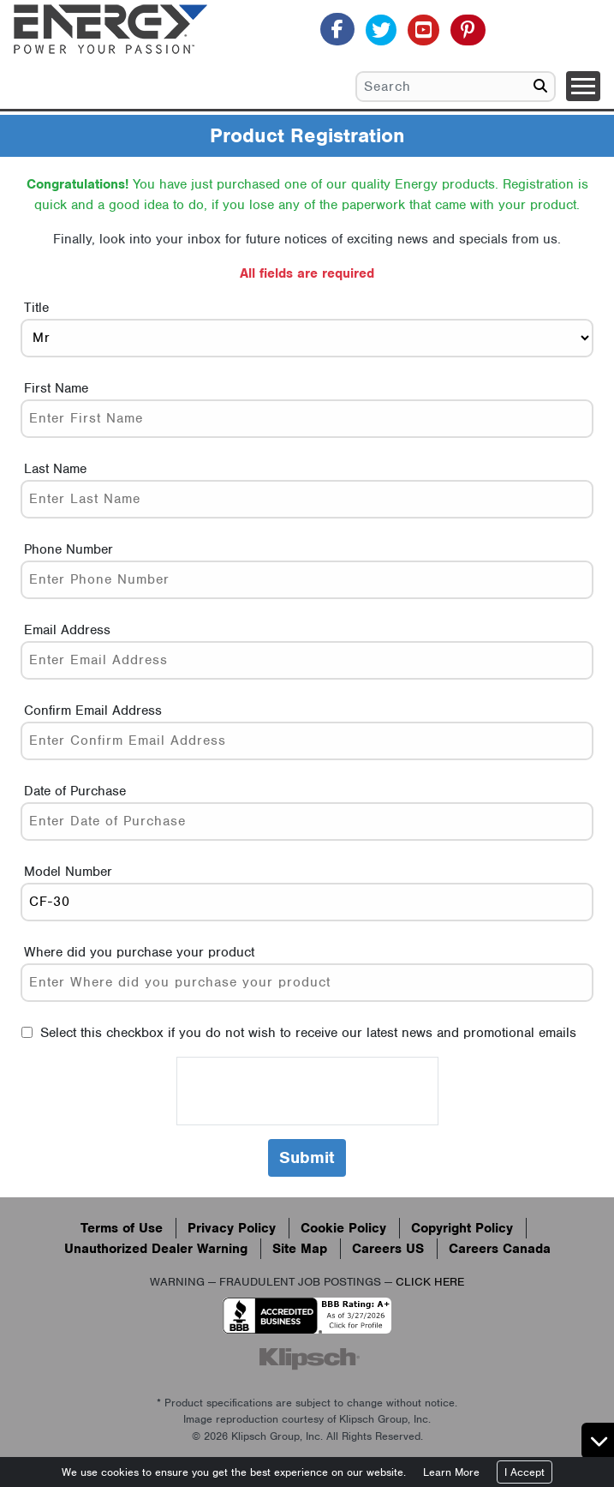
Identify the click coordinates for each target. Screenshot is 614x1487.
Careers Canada (500, 1248)
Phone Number (68, 549)
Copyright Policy (462, 1228)
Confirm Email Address (93, 710)
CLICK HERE (430, 1281)
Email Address (67, 630)
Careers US (388, 1248)
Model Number (68, 871)
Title (36, 307)
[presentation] (307, 1091)
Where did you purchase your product (139, 952)
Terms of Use (121, 1228)
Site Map (299, 1248)
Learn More (451, 1472)
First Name (56, 388)
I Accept (524, 1472)
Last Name (55, 468)
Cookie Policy (343, 1228)
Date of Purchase (75, 791)
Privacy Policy (232, 1228)
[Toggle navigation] (583, 86)
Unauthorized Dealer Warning (155, 1248)
